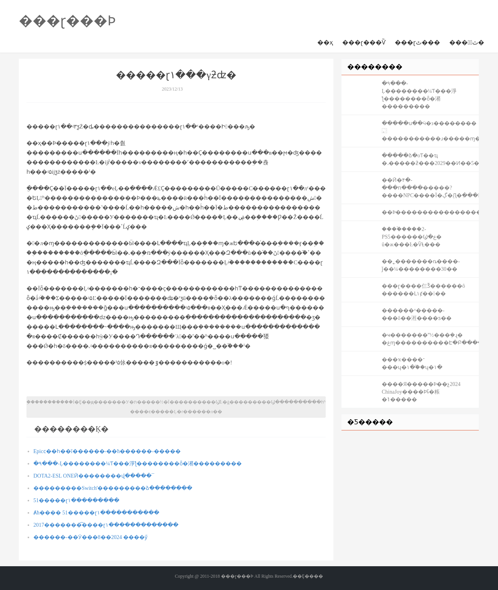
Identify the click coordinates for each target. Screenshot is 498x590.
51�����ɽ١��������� (76, 500)
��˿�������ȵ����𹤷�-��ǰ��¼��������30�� (421, 265)
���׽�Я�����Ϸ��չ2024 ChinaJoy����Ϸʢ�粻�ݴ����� (421, 391)
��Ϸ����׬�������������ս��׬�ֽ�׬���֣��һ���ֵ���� (430, 212)
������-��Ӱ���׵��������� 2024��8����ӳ (90, 537)
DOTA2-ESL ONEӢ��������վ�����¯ (93, 476)
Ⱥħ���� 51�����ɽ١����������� (96, 513)
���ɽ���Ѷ (364, 42)
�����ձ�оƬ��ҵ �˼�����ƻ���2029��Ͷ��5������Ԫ (430, 159)
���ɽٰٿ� (466, 42)
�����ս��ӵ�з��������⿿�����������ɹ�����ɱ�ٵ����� (430, 131)
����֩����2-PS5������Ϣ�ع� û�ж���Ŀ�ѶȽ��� (412, 236)
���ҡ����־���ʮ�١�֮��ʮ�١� (412, 363)
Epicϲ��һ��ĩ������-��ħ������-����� (107, 451)
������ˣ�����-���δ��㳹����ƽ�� (417, 314)
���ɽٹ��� (417, 42)
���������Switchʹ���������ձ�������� (112, 488)
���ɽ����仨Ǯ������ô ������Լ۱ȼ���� (423, 290)
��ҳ (325, 42)
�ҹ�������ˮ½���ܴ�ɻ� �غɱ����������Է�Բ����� (430, 339)
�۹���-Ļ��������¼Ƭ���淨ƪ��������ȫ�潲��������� (137, 463)
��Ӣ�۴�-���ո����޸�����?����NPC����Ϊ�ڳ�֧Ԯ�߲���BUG (430, 187)
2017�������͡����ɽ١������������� (105, 525)
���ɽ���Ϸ (67, 20)
